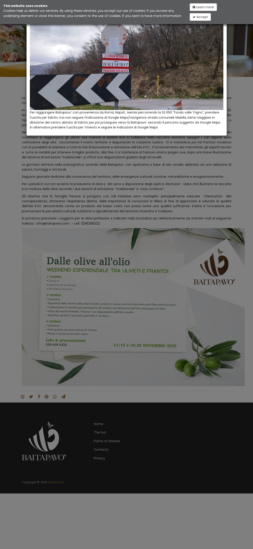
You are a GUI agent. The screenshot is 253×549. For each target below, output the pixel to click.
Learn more (203, 7)
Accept (200, 17)
